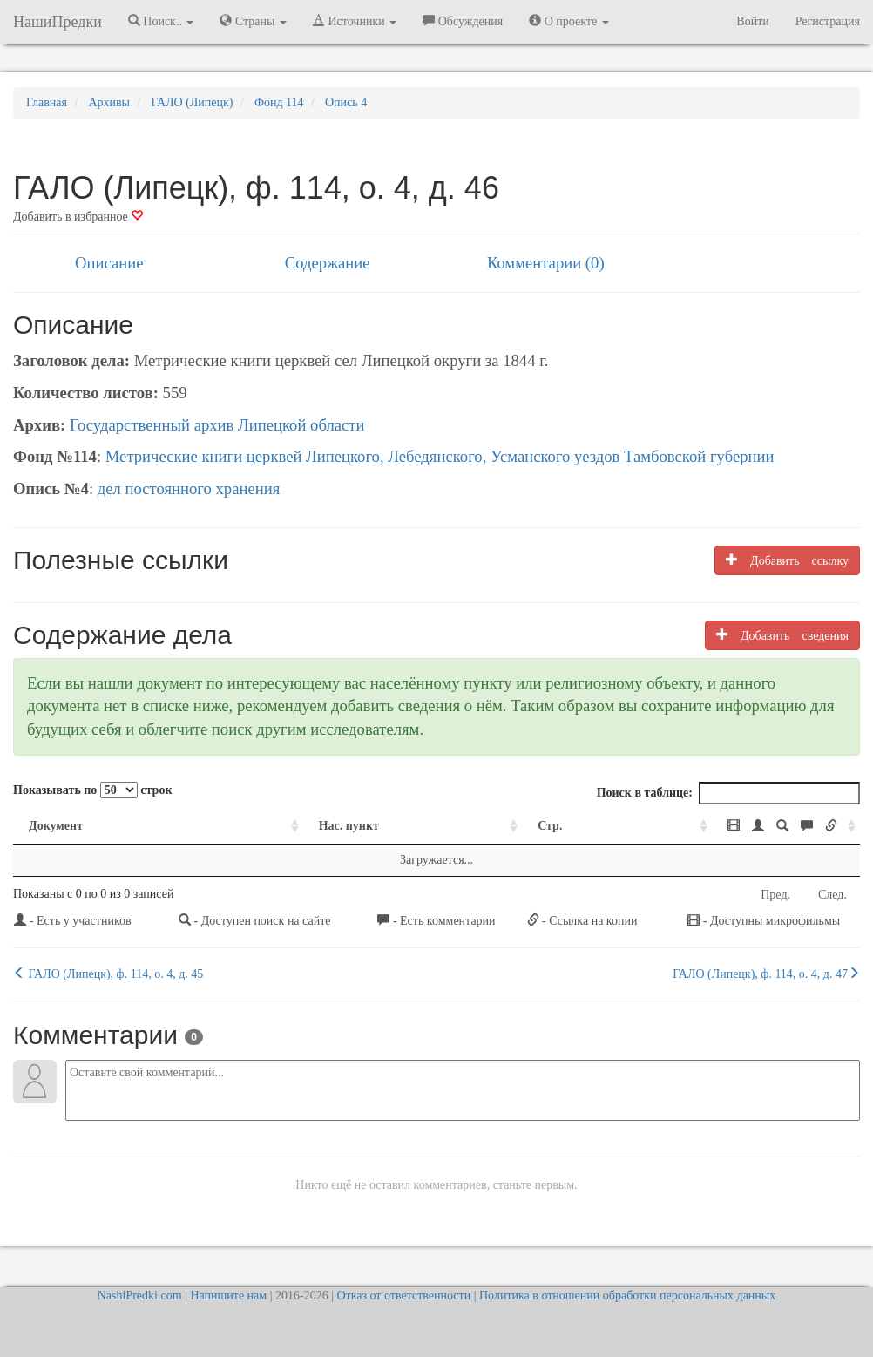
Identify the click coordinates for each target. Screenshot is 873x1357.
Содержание (327, 263)
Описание (109, 263)
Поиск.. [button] (161, 21)
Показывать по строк (92, 790)
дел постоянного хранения (189, 488)
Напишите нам (228, 1295)
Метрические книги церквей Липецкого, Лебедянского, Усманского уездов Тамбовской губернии (440, 456)
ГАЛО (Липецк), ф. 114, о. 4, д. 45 (108, 973)
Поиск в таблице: (728, 793)
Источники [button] (354, 21)
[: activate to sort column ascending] (700, 827)
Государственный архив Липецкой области (217, 425)
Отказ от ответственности (403, 1295)
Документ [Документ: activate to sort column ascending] (56, 825)
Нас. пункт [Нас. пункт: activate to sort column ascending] (252, 825)
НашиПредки (57, 22)
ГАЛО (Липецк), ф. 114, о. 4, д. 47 (766, 973)
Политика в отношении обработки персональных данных (627, 1295)
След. (832, 894)
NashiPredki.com (140, 1295)
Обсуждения (463, 21)
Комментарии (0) (546, 263)
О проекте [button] (568, 21)
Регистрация (827, 21)
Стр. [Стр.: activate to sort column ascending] (442, 825)
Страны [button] (253, 21)
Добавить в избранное (78, 216)
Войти (752, 21)
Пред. (775, 894)
